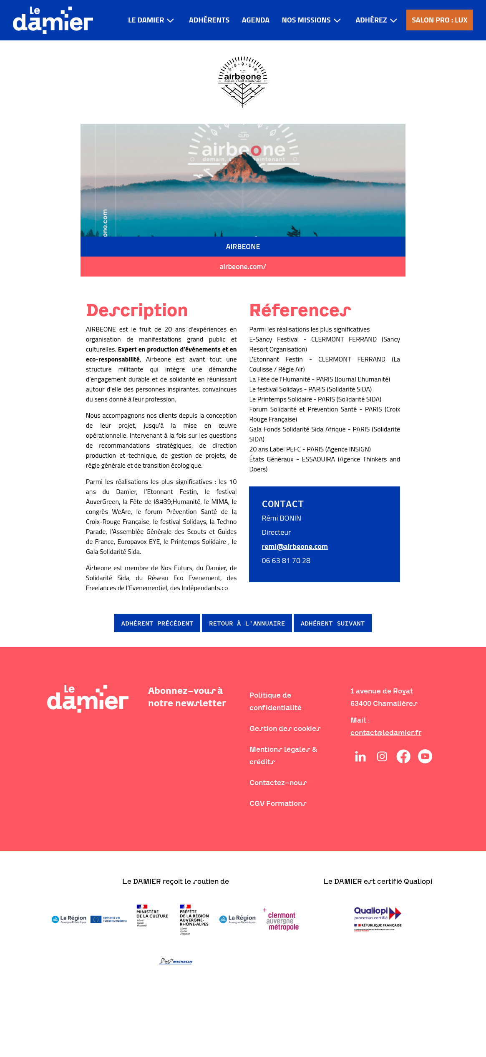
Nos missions (306, 19)
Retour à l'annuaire (247, 623)
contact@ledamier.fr (385, 732)
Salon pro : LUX (440, 19)
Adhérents (209, 19)
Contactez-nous (278, 782)
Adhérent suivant (333, 623)
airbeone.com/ (242, 266)
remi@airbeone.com (295, 546)
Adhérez (371, 19)
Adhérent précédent (157, 623)
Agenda (255, 19)
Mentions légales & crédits (283, 755)
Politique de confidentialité (275, 701)
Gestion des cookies (285, 728)
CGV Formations (278, 803)
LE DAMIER (146, 19)
